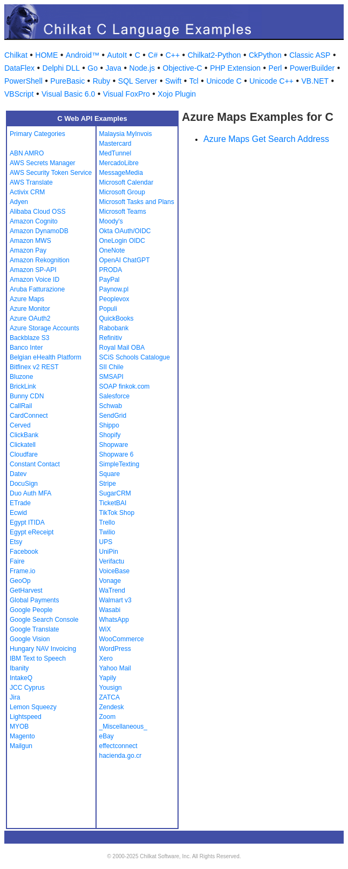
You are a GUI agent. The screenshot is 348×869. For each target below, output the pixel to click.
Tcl (194, 81)
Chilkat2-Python (214, 55)
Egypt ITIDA (27, 522)
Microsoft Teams (122, 211)
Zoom (107, 717)
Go (92, 68)
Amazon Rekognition (40, 260)
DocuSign (24, 483)
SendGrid (113, 415)
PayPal (109, 279)
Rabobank (114, 328)
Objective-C (182, 68)
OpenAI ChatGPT (124, 260)
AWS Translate (31, 182)
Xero (106, 658)
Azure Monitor (30, 309)
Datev (18, 474)
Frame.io (22, 571)
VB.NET (315, 81)
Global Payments (34, 600)
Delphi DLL (61, 68)
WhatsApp (114, 619)
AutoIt (117, 55)
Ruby (102, 81)
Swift (173, 81)
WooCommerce (121, 639)
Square (109, 474)
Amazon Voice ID (34, 279)
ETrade (20, 503)
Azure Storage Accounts (44, 328)
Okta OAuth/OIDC (125, 231)
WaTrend (112, 590)
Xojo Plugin (177, 94)
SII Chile (111, 367)
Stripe (107, 483)
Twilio (107, 532)
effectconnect (118, 746)
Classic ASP (309, 55)
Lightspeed (26, 717)
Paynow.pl (114, 289)
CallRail (21, 406)
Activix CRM (27, 192)
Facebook (24, 551)
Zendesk (111, 707)
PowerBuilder (312, 68)
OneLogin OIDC (122, 241)
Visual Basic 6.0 (68, 94)
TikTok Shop (117, 513)
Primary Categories (37, 134)
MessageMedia (121, 172)
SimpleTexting (119, 464)
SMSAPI (111, 377)
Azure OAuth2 (30, 318)
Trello (107, 522)
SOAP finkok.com (124, 386)
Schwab (110, 406)
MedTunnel (115, 153)
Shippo (109, 425)
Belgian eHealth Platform (45, 357)
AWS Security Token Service (51, 172)
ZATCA (109, 697)
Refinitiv (110, 338)
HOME (46, 55)
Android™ (82, 55)
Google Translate (34, 629)
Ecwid (18, 513)
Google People (31, 610)
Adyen (19, 202)
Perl (275, 68)
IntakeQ (21, 678)
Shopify (110, 435)
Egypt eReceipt (31, 532)
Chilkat (16, 55)
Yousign (110, 687)
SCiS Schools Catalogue (134, 357)
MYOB (19, 726)
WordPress (115, 649)
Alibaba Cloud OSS (37, 211)
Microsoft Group (122, 192)
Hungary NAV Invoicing (43, 649)
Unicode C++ (271, 81)
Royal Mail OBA (122, 347)
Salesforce (114, 396)
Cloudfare (24, 454)
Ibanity (19, 668)
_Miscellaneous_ (123, 726)
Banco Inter (26, 347)
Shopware (113, 445)
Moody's (111, 221)
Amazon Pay (28, 250)
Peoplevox (114, 299)
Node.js (142, 68)
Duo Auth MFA (30, 493)
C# (153, 55)
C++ (173, 55)
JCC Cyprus (27, 687)
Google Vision (30, 639)
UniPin (108, 551)
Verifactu (112, 561)
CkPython (265, 55)
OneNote (112, 250)
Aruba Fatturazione (37, 289)
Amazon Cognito (34, 221)
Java (113, 68)
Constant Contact (35, 464)
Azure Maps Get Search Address (266, 139)
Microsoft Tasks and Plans (136, 202)
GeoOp (20, 581)
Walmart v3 (115, 600)
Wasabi (110, 610)
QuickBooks (116, 318)
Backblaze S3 (29, 338)
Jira (15, 697)
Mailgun (21, 746)
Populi (108, 309)
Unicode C (223, 81)
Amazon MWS (30, 241)
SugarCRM (115, 493)
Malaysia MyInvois (125, 134)
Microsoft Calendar (126, 182)
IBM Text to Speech (38, 658)
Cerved (20, 425)
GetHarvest (26, 590)
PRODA (110, 270)
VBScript (18, 94)
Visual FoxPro (126, 94)
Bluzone (21, 377)
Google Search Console (44, 619)
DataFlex (19, 68)
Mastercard (115, 143)
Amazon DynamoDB (39, 231)
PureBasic (67, 81)
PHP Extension (235, 68)
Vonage (110, 581)
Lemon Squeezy (33, 707)
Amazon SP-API (33, 270)
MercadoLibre (119, 163)
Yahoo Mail (115, 668)
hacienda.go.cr (120, 755)
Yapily (108, 678)
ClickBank (24, 435)
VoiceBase (114, 571)
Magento (22, 736)
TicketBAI (113, 503)
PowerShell (23, 81)
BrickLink (23, 386)
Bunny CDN (27, 396)
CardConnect (29, 415)
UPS (106, 542)
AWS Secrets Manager (43, 163)
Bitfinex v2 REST (34, 367)
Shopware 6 (116, 454)
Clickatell (23, 445)
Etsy (16, 542)
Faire (17, 561)
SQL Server (138, 81)
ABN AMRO (27, 153)
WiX (105, 629)
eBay (106, 736)
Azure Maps (27, 299)
